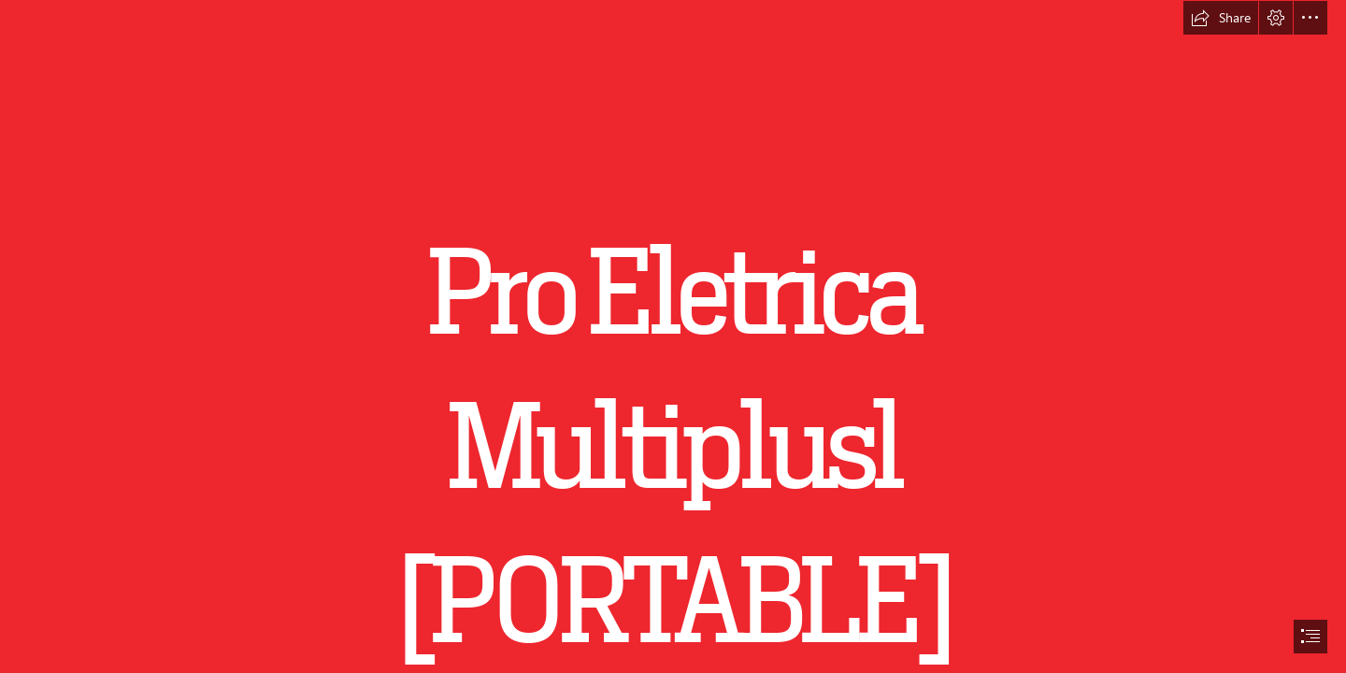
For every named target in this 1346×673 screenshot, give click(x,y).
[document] (673, 336)
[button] (1220, 18)
